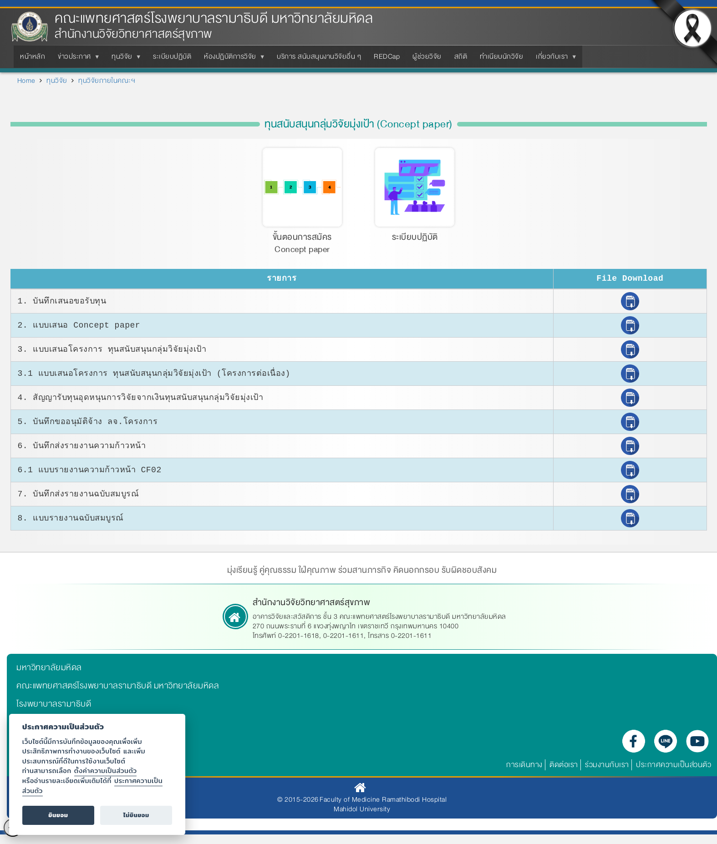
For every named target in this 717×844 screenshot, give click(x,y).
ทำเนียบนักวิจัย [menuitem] (501, 56)
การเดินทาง (524, 766)
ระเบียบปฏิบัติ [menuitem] (172, 56)
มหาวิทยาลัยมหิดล (49, 669)
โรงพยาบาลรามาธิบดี (53, 706)
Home (26, 80)
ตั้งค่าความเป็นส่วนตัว (105, 770)
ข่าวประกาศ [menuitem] (76, 59)
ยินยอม (58, 815)
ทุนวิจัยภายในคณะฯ (106, 80)
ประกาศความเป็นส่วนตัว (673, 766)
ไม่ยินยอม (136, 815)
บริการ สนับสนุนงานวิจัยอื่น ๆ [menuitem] (319, 56)
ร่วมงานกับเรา (607, 766)
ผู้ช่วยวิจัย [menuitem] (427, 56)
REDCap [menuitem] (387, 56)
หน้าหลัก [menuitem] (32, 56)
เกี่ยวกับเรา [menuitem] (553, 59)
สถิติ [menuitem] (461, 56)
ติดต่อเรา (563, 766)
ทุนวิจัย (56, 80)
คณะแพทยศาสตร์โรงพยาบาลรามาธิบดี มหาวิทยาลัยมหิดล (214, 18)
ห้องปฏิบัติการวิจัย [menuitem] (232, 59)
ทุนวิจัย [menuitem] (123, 59)
